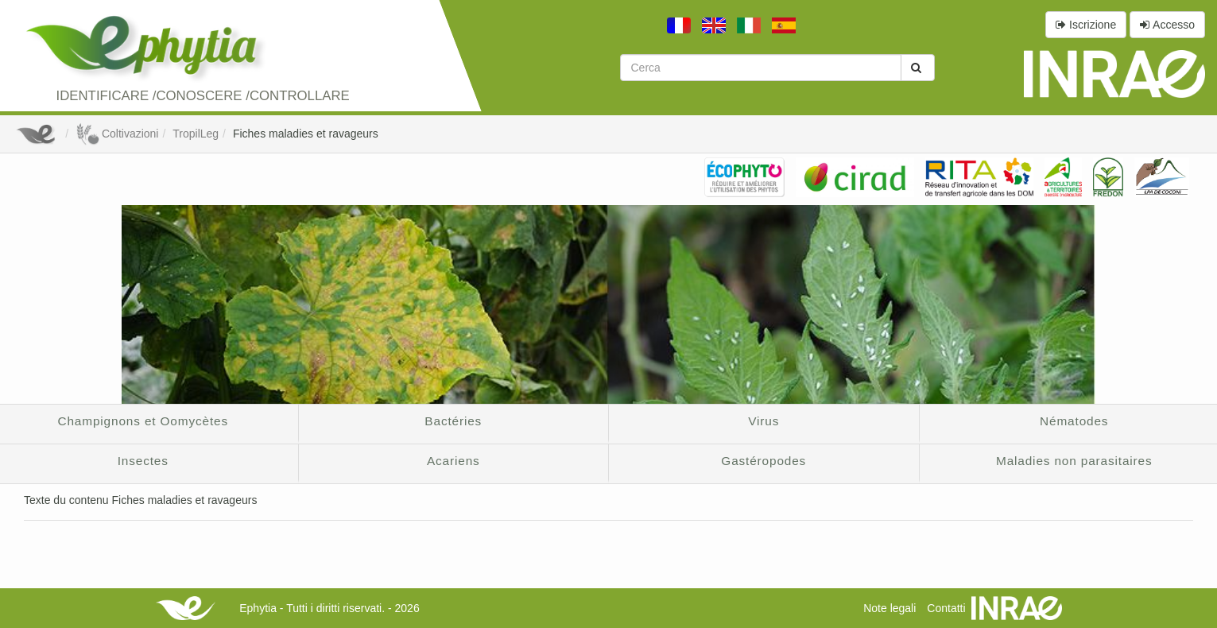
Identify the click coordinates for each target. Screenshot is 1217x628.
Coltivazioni (117, 133)
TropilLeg (195, 133)
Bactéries (453, 421)
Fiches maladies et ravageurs (305, 133)
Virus (763, 421)
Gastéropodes (763, 460)
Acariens (453, 460)
